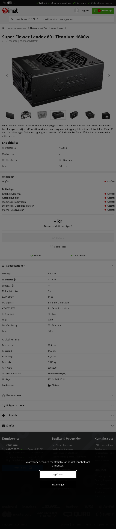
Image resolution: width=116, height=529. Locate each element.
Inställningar (58, 484)
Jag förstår (58, 474)
